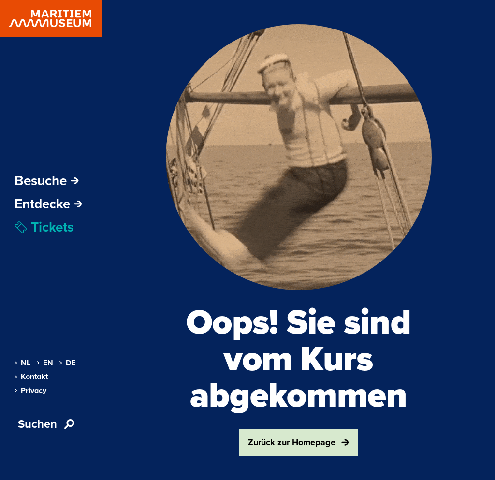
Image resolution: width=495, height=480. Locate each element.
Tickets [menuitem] (44, 227)
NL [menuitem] (22, 363)
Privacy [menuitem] (30, 390)
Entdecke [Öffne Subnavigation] (48, 204)
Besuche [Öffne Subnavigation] (47, 181)
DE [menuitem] (67, 363)
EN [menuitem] (45, 363)
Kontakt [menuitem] (31, 376)
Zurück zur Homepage (298, 442)
